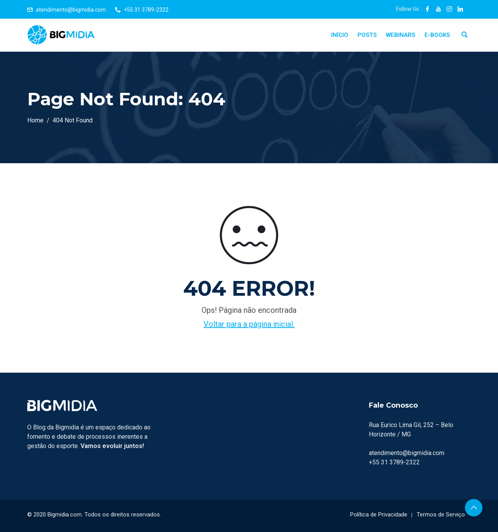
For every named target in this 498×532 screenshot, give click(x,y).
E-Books (437, 34)
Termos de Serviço (441, 514)
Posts (367, 34)
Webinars (400, 34)
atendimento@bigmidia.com (71, 10)
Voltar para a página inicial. (249, 324)
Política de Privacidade (378, 514)
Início (339, 34)
